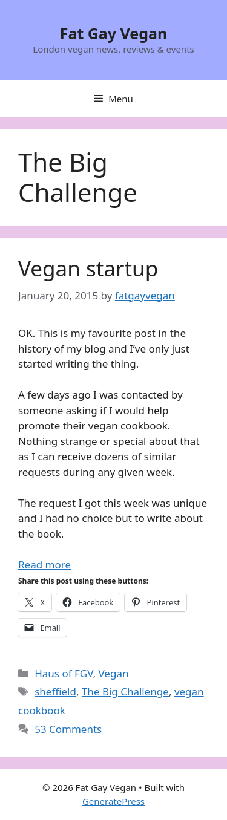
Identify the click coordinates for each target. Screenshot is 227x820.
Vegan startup (88, 268)
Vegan (113, 673)
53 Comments (68, 729)
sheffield (55, 691)
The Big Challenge (125, 691)
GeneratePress (113, 801)
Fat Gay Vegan (114, 33)
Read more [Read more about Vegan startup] (44, 564)
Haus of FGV (64, 673)
